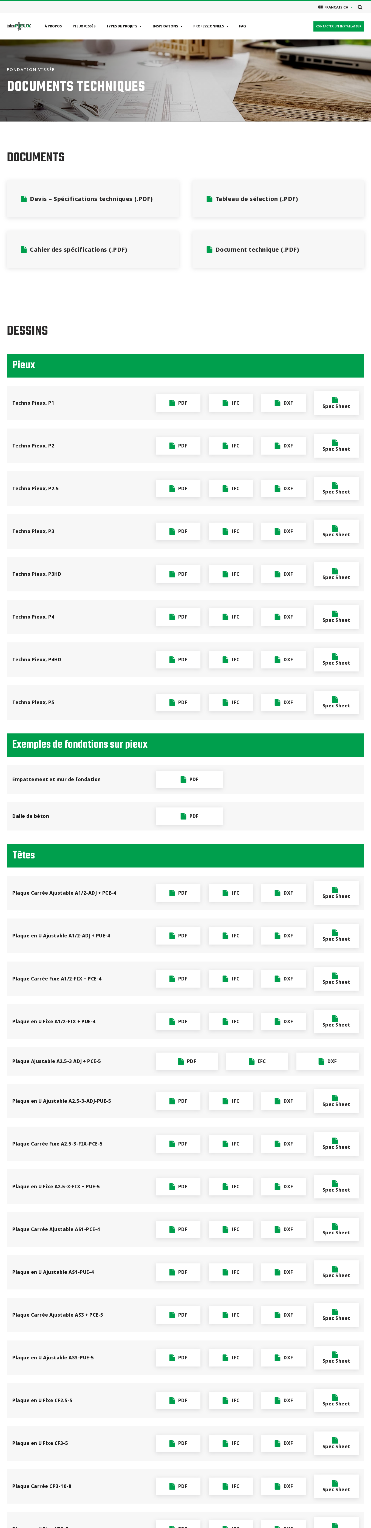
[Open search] (360, 7)
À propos (53, 26)
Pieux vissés (84, 26)
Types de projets (121, 26)
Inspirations (165, 26)
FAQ (242, 26)
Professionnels (208, 26)
